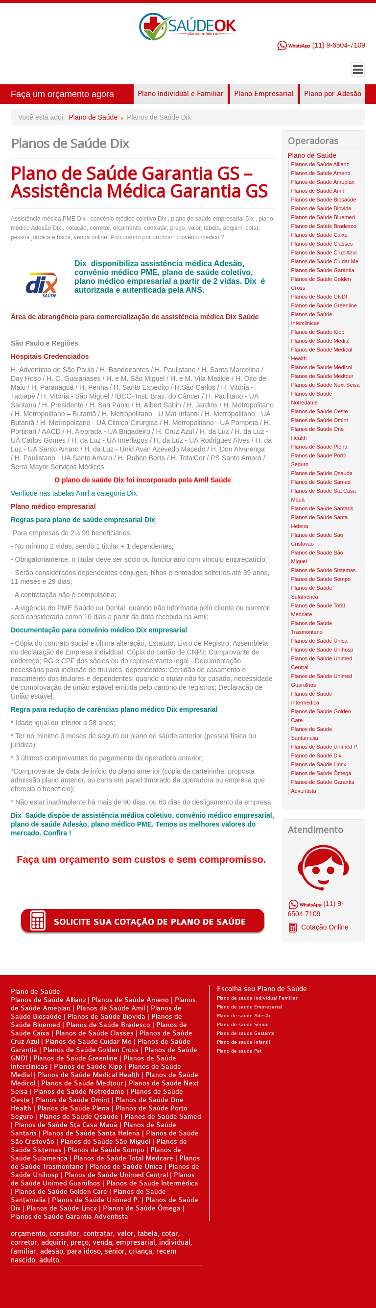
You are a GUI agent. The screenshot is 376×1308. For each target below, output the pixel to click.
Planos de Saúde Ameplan (323, 182)
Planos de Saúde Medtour (322, 376)
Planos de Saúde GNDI (319, 297)
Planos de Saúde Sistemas (323, 570)
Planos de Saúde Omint (319, 420)
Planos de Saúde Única (319, 641)
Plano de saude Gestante (246, 1033)
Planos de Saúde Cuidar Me (325, 261)
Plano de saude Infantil (243, 1042)
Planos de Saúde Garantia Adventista (69, 1216)
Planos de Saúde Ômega (321, 773)
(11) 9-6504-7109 (321, 45)
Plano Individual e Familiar (181, 94)
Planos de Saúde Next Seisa (325, 385)
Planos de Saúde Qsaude (321, 473)
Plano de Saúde (93, 117)
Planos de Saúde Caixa (319, 235)
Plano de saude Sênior (243, 1025)
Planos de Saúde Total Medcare (123, 1158)
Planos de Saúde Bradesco (323, 226)
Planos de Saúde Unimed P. (324, 747)
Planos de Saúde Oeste (319, 411)
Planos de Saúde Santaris (322, 508)
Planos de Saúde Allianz (320, 164)
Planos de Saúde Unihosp (322, 650)
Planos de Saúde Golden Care (61, 1191)
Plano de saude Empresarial (249, 1007)
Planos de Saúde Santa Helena (91, 1133)
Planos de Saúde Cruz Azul (324, 252)
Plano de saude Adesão (244, 1016)
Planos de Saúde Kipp (318, 332)
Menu (358, 69)
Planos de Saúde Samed (321, 482)
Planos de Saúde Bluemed (323, 217)
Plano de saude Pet (239, 1051)
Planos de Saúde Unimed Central (116, 1175)
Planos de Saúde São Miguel (105, 1141)
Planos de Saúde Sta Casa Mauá (66, 1125)
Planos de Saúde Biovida (321, 208)
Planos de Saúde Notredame (79, 1091)
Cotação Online (323, 927)
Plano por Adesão (332, 94)
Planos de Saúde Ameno (321, 173)
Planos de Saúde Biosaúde (323, 199)
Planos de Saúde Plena (319, 447)
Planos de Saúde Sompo (321, 579)
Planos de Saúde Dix (316, 755)
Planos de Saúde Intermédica (152, 1183)
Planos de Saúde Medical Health (89, 1075)
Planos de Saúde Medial (320, 341)
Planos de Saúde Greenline (324, 305)
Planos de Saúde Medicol (321, 367)
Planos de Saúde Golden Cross (91, 1050)
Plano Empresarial (264, 94)
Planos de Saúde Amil (317, 191)
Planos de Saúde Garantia (322, 270)
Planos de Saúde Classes (322, 244)
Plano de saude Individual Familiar (257, 998)
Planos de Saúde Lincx (319, 764)
